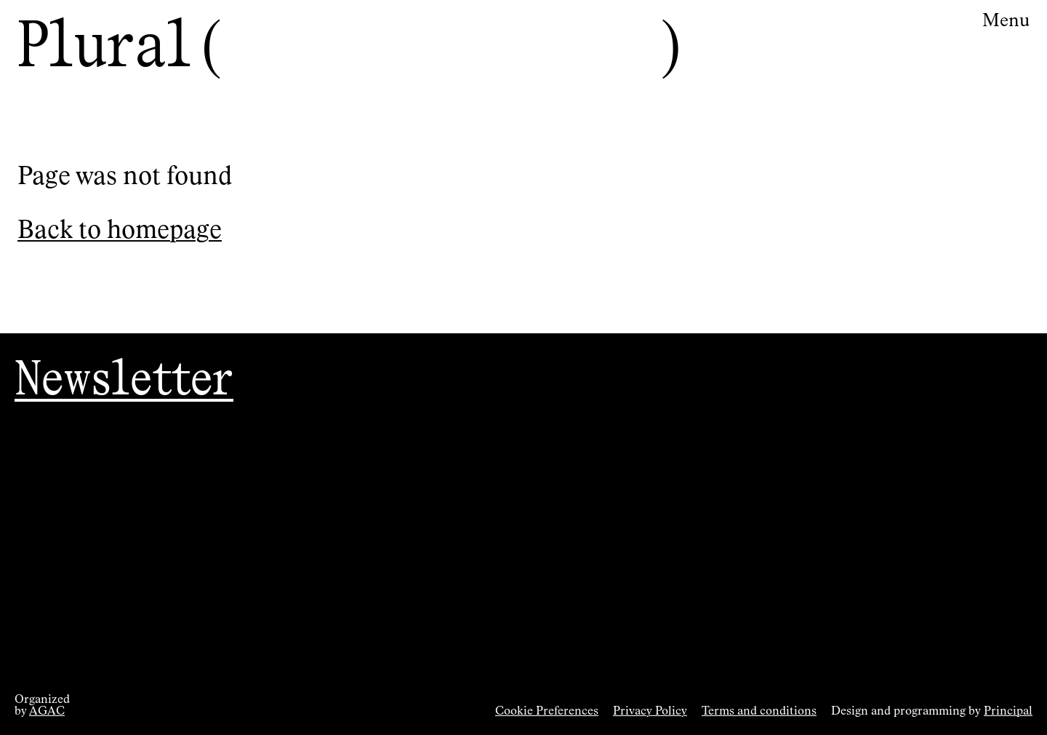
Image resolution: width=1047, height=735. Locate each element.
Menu (1006, 21)
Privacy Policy (650, 712)
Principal (1008, 712)
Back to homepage (119, 231)
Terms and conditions (759, 712)
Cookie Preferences (546, 712)
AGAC (47, 712)
